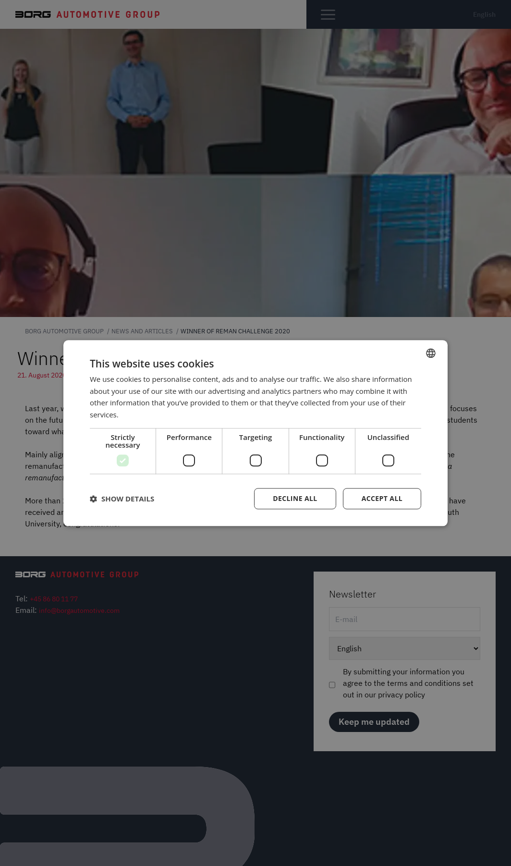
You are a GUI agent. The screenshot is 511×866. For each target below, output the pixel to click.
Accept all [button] (382, 498)
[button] (122, 498)
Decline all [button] (295, 498)
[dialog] (255, 433)
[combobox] (431, 353)
